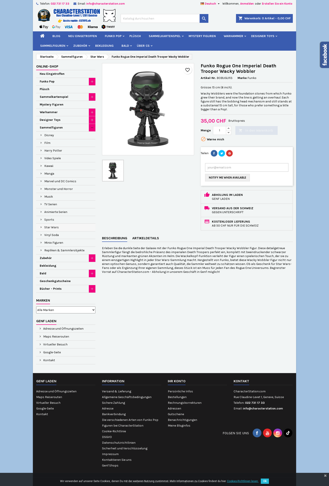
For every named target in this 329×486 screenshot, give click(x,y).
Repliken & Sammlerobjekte (64, 250)
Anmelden (247, 3)
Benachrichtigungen (182, 420)
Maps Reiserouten (56, 336)
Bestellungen (177, 397)
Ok (264, 481)
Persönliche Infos (180, 391)
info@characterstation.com (105, 3)
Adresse (107, 408)
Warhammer (233, 36)
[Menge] (219, 130)
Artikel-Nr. (208, 78)
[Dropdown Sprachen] (210, 3)
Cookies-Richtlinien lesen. (243, 481)
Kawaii (48, 166)
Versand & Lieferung (116, 391)
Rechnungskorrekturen (185, 403)
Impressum (110, 454)
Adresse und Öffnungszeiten (63, 329)
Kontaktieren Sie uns (117, 460)
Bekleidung (104, 46)
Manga (49, 173)
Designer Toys (262, 36)
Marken (43, 300)
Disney (49, 135)
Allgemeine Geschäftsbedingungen (127, 397)
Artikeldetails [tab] (145, 238)
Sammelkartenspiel (165, 36)
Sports (49, 220)
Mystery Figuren (202, 36)
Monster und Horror (58, 189)
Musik (48, 196)
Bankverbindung (114, 414)
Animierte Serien (55, 212)
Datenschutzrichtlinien (119, 443)
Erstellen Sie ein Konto (277, 3)
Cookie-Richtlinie (114, 431)
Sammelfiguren (52, 46)
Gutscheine (176, 414)
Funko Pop (113, 36)
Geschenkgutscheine (55, 281)
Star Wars (51, 227)
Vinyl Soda (51, 235)
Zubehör (80, 46)
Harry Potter (53, 150)
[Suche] (164, 18)
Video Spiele (52, 158)
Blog (56, 36)
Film (47, 143)
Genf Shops (110, 465)
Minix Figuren (53, 243)
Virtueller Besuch (55, 344)
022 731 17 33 (60, 3)
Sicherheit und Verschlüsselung (124, 448)
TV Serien (50, 204)
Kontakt (49, 360)
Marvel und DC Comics (60, 181)
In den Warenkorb (256, 130)
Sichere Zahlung (113, 403)
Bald (125, 46)
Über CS (143, 46)
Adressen (174, 408)
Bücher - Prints (51, 289)
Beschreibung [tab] (114, 238)
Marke (242, 78)
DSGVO (107, 437)
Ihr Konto (177, 381)
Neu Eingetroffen (82, 36)
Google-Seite (52, 352)
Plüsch (135, 36)
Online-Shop (47, 66)
